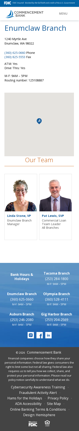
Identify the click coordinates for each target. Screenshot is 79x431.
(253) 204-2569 (56, 319)
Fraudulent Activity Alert (38, 392)
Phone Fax (19, 55)
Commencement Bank (44, 352)
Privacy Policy (58, 398)
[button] (39, 121)
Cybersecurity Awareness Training (38, 387)
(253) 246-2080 (21, 319)
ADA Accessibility (28, 403)
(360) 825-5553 (14, 57)
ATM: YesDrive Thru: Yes (14, 66)
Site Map (54, 403)
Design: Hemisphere (39, 415)
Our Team (39, 160)
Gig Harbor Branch (56, 314)
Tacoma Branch (57, 273)
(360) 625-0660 (14, 53)
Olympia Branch (56, 294)
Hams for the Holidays (24, 398)
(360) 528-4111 (56, 299)
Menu (63, 13)
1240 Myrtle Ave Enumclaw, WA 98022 (19, 41)
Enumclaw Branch (35, 28)
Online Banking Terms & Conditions (38, 409)
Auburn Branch (21, 314)
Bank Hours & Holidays (22, 276)
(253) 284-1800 (56, 278)
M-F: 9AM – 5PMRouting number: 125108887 (24, 78)
